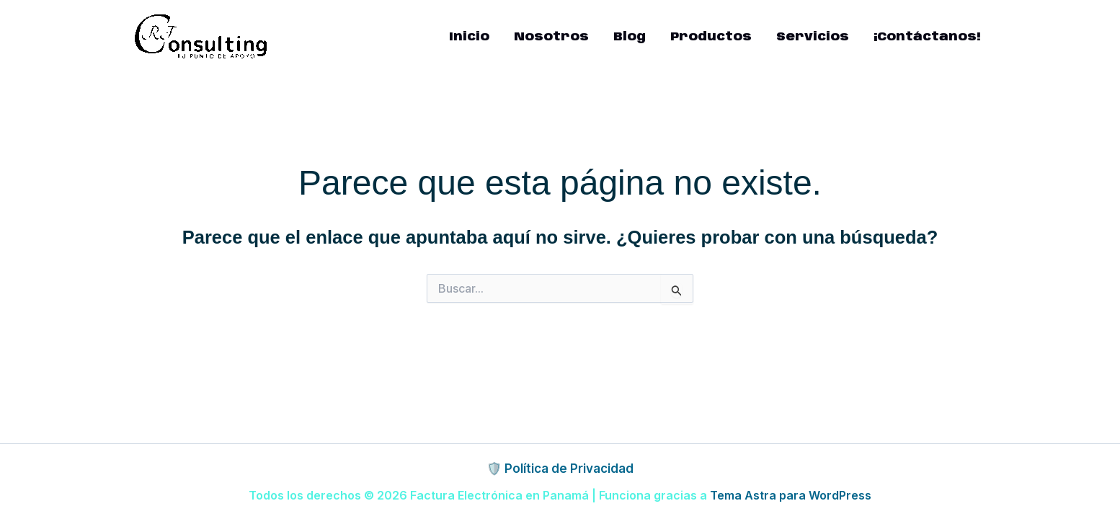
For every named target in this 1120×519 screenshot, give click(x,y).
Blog (629, 36)
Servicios (812, 36)
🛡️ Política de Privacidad (560, 468)
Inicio (469, 36)
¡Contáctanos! (927, 36)
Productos (711, 36)
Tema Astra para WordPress (790, 495)
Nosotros (551, 36)
